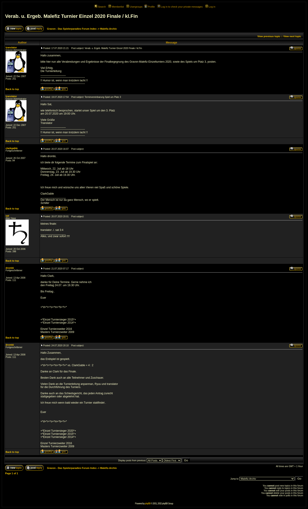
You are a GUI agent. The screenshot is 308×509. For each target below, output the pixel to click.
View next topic (292, 36)
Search (100, 6)
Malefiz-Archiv (108, 28)
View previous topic (268, 36)
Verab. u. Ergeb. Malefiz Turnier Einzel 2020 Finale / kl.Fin (71, 16)
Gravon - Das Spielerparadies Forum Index (72, 28)
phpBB (147, 503)
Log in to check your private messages (180, 6)
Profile (149, 6)
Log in (210, 6)
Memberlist (116, 6)
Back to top (12, 89)
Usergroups (134, 6)
